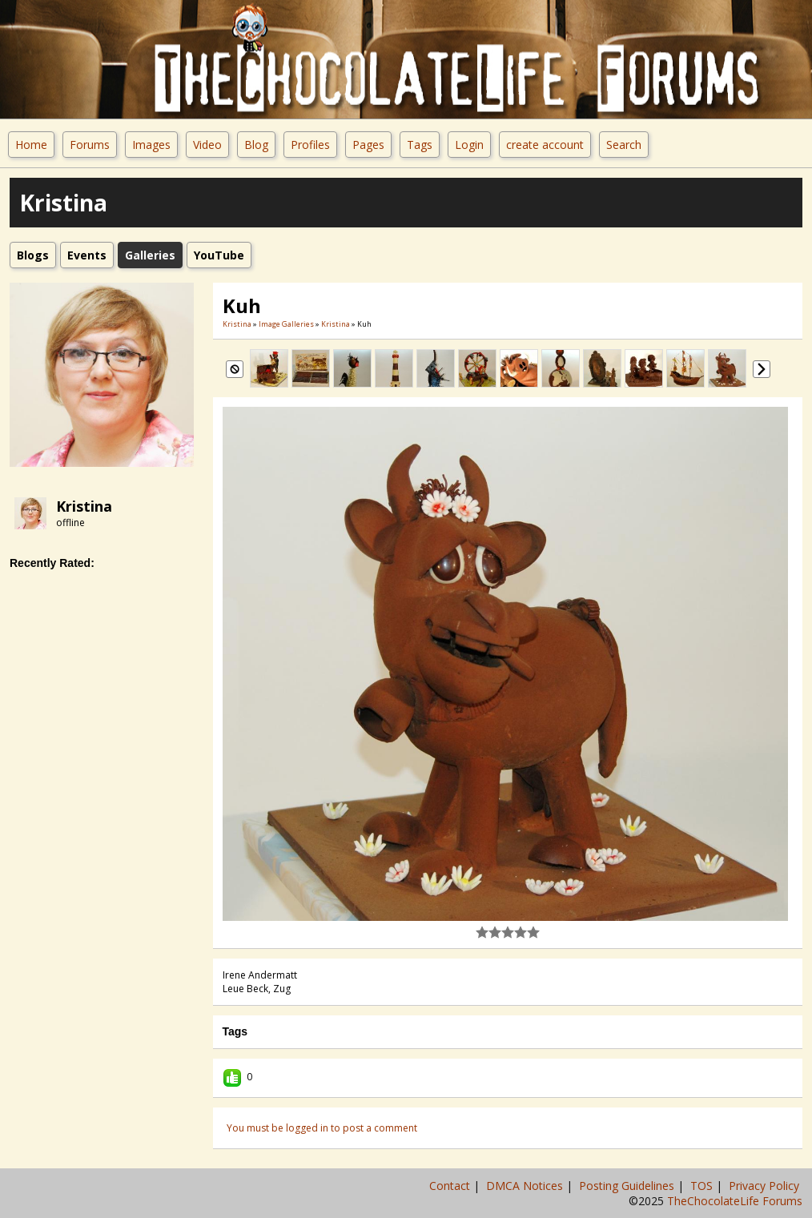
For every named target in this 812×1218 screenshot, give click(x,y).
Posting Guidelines (628, 1185)
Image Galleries (286, 324)
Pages (368, 144)
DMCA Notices (526, 1185)
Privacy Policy (765, 1185)
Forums (90, 144)
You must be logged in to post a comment (322, 1128)
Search (623, 144)
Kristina (84, 506)
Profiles (310, 144)
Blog (256, 144)
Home (31, 144)
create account (545, 144)
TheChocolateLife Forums (734, 1200)
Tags (419, 144)
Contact (451, 1185)
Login (469, 144)
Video (207, 144)
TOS (703, 1185)
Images (151, 144)
